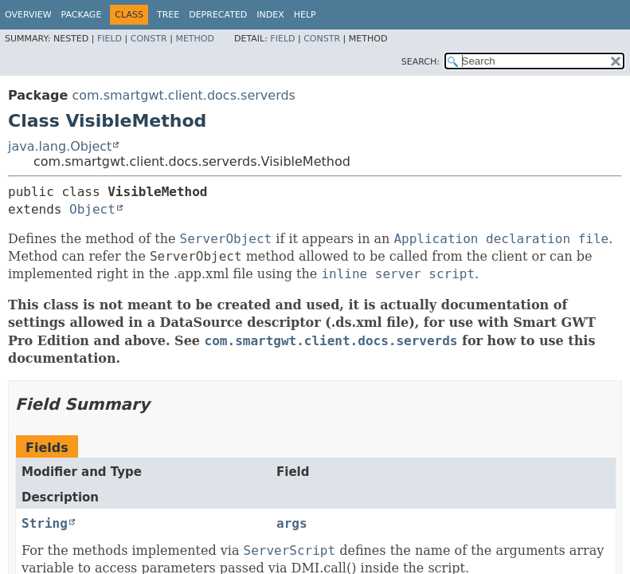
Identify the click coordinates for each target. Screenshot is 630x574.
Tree (168, 15)
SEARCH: (420, 62)
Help (305, 15)
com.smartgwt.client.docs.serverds (183, 95)
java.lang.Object (60, 146)
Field (109, 38)
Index (270, 15)
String (45, 523)
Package (81, 15)
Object (92, 209)
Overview (28, 15)
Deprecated (218, 15)
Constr (149, 38)
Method (194, 38)
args (291, 523)
